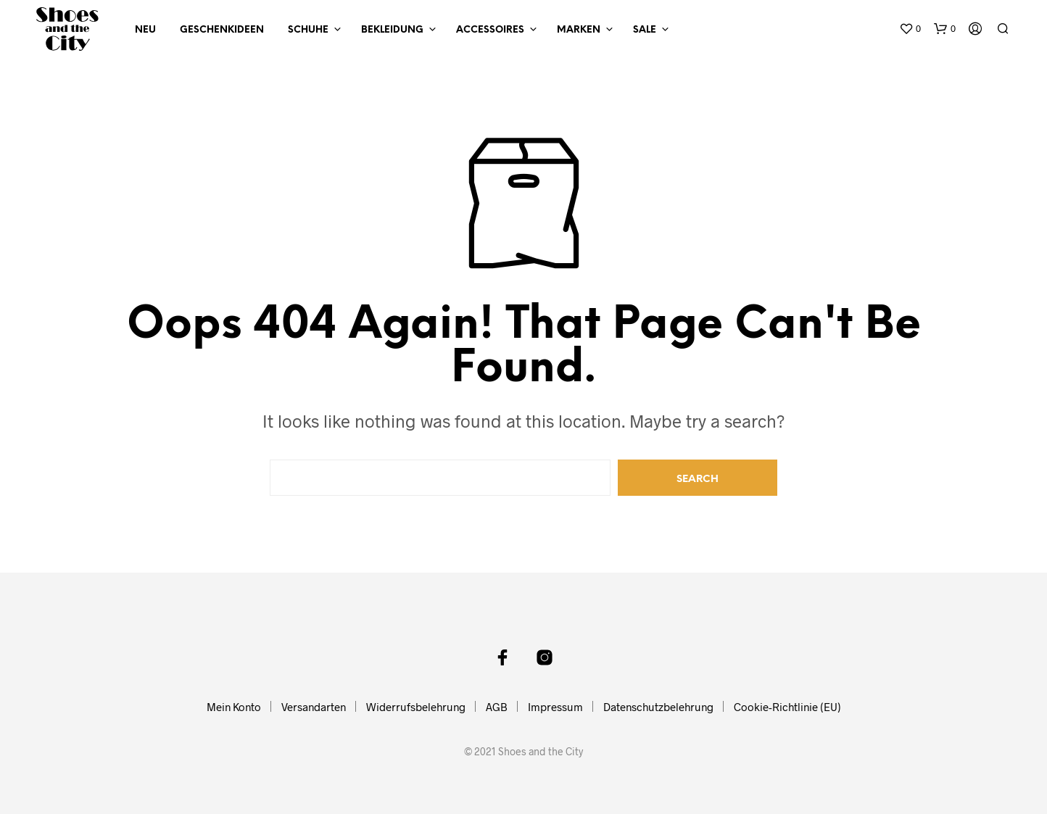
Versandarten (313, 706)
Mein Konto (234, 706)
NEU (145, 30)
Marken (578, 30)
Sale (644, 30)
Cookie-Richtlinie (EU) (787, 706)
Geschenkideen (222, 30)
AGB (497, 706)
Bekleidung (392, 30)
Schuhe (308, 30)
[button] (910, 29)
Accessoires (490, 30)
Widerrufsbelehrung (415, 706)
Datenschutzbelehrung (658, 706)
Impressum (555, 706)
